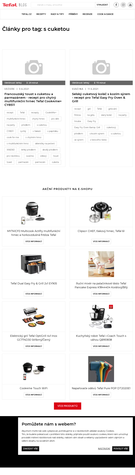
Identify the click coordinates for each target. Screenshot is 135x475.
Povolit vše (121, 448)
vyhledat (102, 4)
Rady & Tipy (57, 14)
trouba (77, 121)
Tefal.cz (27, 14)
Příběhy (73, 14)
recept (10, 112)
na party (11, 125)
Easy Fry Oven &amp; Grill (87, 127)
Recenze (87, 14)
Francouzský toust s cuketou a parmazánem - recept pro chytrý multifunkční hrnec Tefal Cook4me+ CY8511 (33, 99)
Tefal (22, 112)
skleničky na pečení (45, 143)
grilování (112, 109)
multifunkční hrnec (16, 118)
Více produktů (68, 413)
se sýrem (78, 140)
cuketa (55, 162)
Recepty (41, 14)
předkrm (26, 125)
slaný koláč (106, 115)
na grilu (91, 115)
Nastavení (104, 448)
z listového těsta (98, 140)
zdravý (43, 156)
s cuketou (42, 125)
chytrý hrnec (38, 118)
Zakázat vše (30, 448)
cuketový (111, 127)
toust (56, 156)
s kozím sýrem (97, 133)
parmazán (24, 162)
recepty (35, 112)
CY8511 (10, 131)
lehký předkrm (28, 149)
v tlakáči (37, 131)
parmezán (40, 162)
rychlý (23, 131)
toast (9, 162)
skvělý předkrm (50, 149)
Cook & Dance (105, 14)
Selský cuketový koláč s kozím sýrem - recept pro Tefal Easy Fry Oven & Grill (101, 97)
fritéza (77, 115)
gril (89, 109)
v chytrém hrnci (33, 137)
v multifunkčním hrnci (18, 143)
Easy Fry (92, 121)
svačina (30, 156)
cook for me (13, 137)
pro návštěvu (13, 156)
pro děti (55, 118)
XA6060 (11, 149)
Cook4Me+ (51, 112)
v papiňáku (52, 131)
